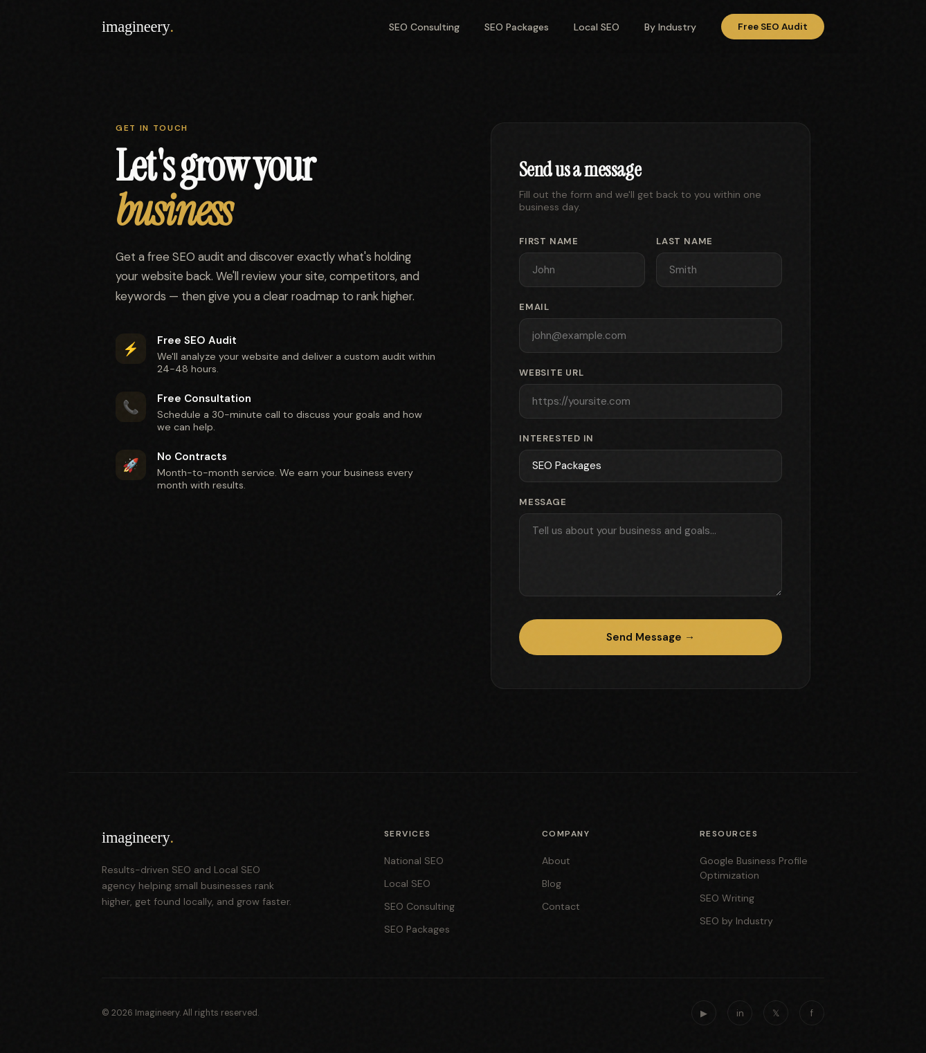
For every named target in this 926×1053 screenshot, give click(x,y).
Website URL (551, 372)
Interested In (556, 438)
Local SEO (596, 27)
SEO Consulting (424, 27)
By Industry (670, 27)
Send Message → (650, 637)
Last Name (684, 241)
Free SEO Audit (773, 27)
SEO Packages (516, 27)
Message (543, 502)
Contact (561, 906)
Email (534, 307)
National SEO (414, 860)
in (740, 1013)
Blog (551, 883)
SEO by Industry (736, 921)
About (556, 860)
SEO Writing (727, 898)
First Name (549, 241)
